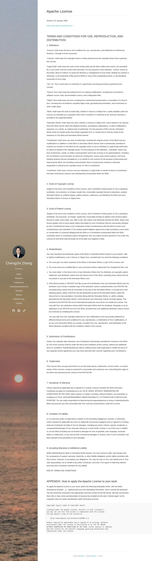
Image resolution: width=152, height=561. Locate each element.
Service (19, 295)
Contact (19, 303)
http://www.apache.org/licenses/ (59, 26)
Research (19, 278)
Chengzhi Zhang (19, 263)
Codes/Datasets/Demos (18, 287)
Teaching (18, 291)
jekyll (82, 556)
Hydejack (93, 556)
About (18, 274)
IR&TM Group (18, 299)
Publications (19, 283)
